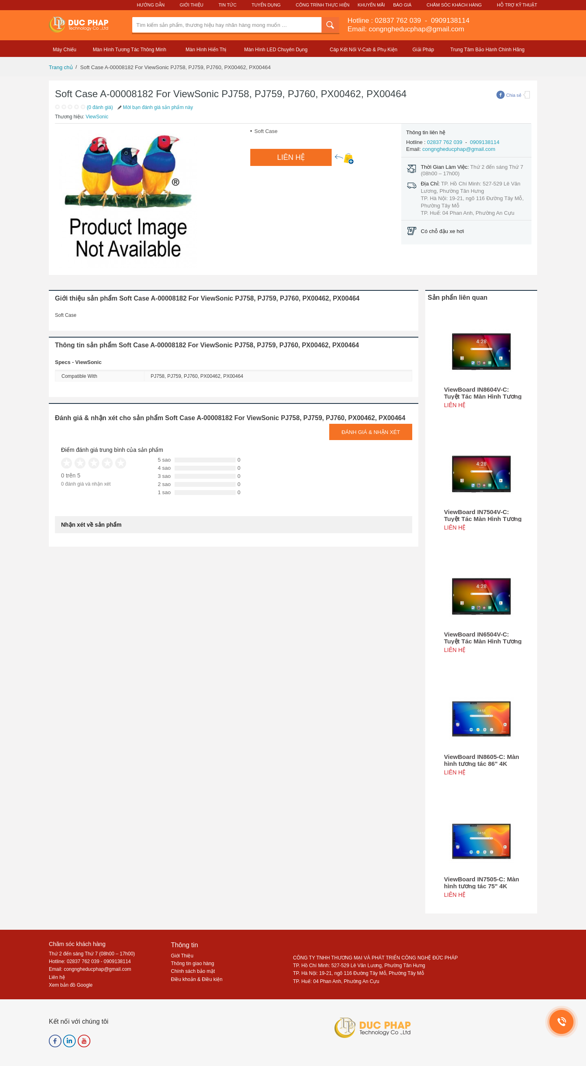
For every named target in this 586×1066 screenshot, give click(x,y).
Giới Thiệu (191, 4)
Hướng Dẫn (150, 4)
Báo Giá (402, 4)
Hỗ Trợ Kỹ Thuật (517, 4)
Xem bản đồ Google (70, 985)
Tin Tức (227, 4)
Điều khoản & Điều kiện (197, 979)
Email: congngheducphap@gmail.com (406, 29)
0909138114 (449, 20)
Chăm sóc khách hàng (77, 944)
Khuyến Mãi (371, 4)
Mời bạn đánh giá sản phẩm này (154, 107)
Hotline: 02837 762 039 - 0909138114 (90, 961)
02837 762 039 (399, 20)
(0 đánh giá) (100, 107)
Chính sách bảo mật (193, 971)
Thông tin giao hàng (192, 963)
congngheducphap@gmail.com (458, 149)
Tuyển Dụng (265, 4)
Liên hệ (57, 977)
